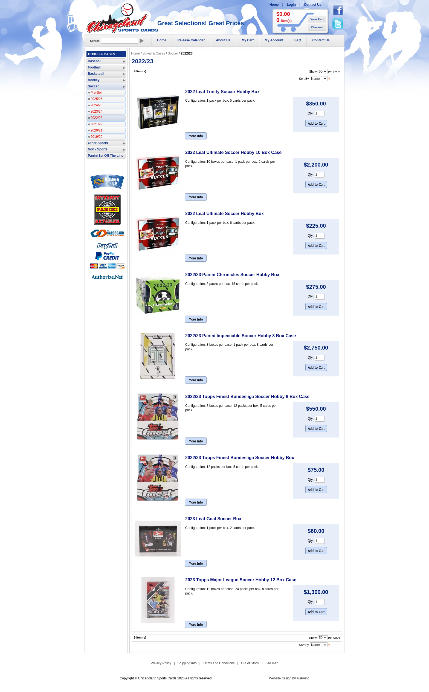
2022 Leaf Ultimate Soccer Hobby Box (224, 213)
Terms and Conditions (219, 663)
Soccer (173, 53)
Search (95, 40)
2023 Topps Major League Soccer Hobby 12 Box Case (240, 579)
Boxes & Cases (154, 53)
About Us (223, 40)
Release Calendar (191, 40)
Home (274, 5)
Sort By (304, 78)
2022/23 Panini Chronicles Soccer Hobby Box (232, 274)
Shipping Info (187, 663)
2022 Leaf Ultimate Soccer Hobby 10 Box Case (233, 152)
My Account (274, 40)
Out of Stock (250, 663)
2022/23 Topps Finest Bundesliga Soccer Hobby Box (239, 457)
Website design (280, 678)
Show (313, 71)
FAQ (297, 40)
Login (291, 5)
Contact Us (312, 5)
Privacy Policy (161, 663)
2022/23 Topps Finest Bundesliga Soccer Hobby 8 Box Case (247, 396)
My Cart (248, 40)
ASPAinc (303, 678)
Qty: (311, 113)
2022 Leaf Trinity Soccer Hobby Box (222, 91)
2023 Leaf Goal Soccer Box (213, 518)
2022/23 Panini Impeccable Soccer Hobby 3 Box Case (240, 335)
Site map (271, 663)
